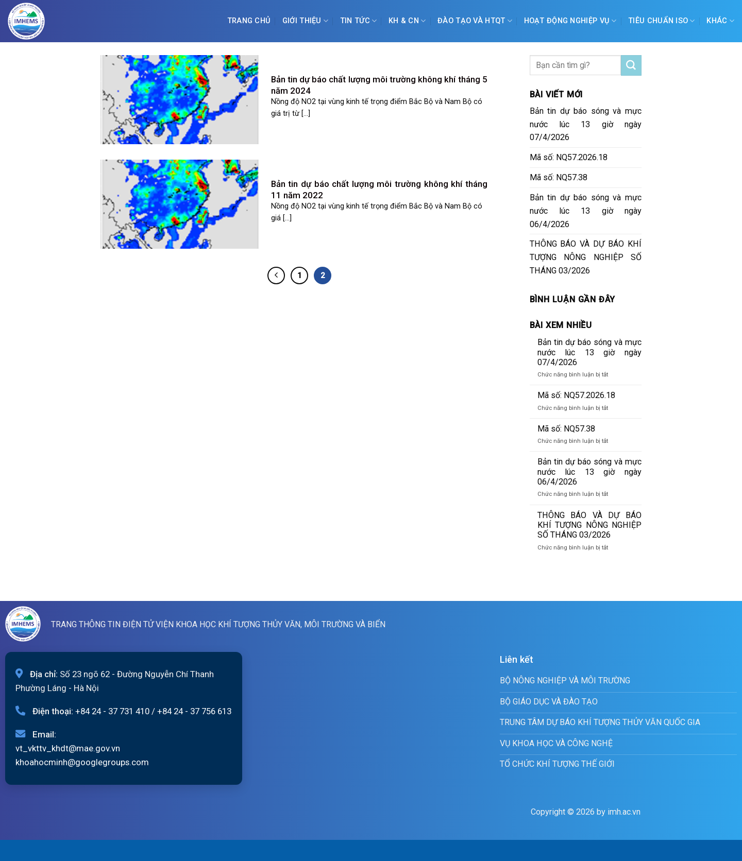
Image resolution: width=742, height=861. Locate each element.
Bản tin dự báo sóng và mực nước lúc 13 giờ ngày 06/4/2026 (586, 211)
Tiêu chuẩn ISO (661, 21)
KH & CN (407, 21)
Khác (720, 21)
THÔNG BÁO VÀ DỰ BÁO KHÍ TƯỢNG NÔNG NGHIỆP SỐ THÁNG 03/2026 (586, 257)
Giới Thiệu (305, 21)
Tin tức (358, 21)
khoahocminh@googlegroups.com (82, 762)
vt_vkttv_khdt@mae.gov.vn (67, 748)
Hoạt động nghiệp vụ (570, 21)
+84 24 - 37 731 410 (112, 711)
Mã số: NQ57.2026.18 (569, 157)
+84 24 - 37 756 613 (194, 711)
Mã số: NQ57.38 (558, 177)
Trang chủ (249, 20)
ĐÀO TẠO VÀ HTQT (474, 21)
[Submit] (631, 65)
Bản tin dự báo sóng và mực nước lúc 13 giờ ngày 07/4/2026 (586, 124)
